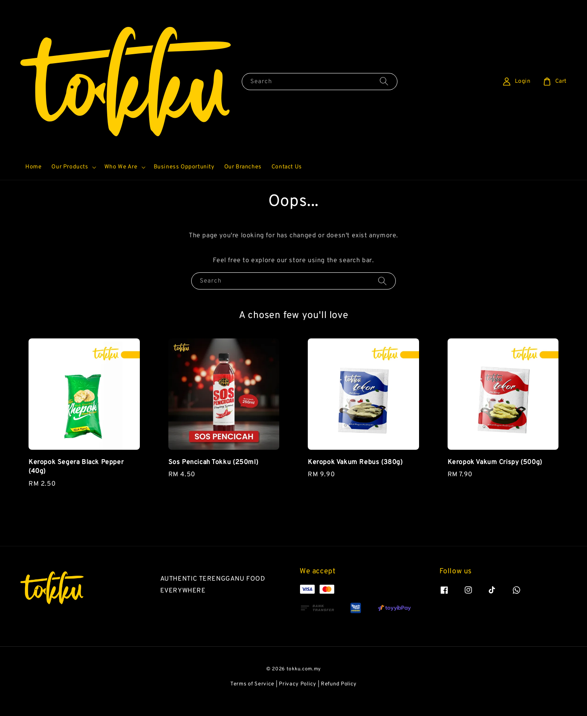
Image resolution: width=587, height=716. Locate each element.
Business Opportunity (184, 182)
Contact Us (286, 182)
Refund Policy (339, 699)
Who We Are (121, 182)
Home (33, 182)
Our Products (69, 182)
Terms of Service (252, 699)
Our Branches (243, 182)
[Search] (384, 96)
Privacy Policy (297, 699)
